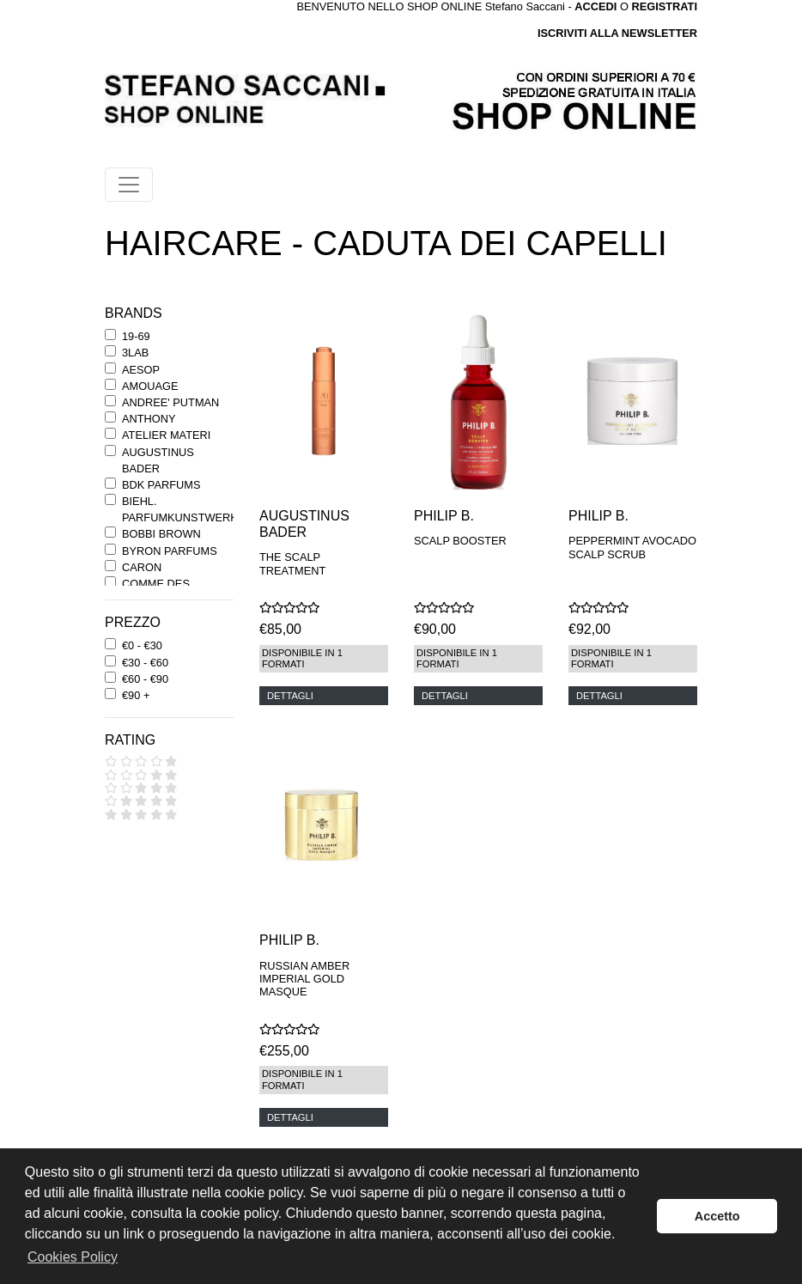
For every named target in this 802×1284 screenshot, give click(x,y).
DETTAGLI (290, 696)
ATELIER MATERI (166, 435)
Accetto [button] (717, 1216)
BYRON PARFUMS (169, 551)
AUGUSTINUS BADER (158, 460)
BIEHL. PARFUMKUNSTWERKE (183, 509)
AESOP (141, 369)
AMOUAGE (150, 386)
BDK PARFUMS (161, 484)
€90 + (135, 695)
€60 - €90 (145, 678)
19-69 (136, 336)
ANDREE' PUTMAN (170, 402)
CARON (141, 567)
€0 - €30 (142, 645)
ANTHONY (149, 418)
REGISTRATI (664, 6)
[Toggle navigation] (129, 184)
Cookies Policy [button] (72, 1257)
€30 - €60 (145, 662)
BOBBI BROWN (161, 533)
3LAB (135, 352)
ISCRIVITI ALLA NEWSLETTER (617, 33)
